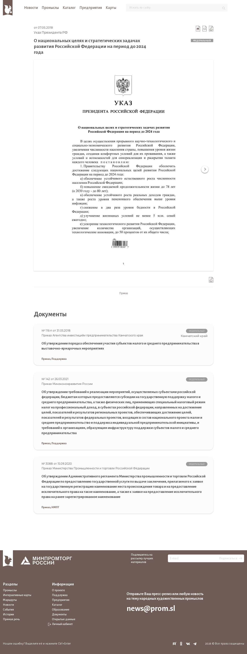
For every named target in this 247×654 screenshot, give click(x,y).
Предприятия (91, 8)
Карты (111, 8)
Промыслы (50, 8)
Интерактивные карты (17, 595)
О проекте (58, 590)
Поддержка (59, 358)
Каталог (69, 8)
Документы (59, 614)
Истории (8, 614)
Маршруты (10, 599)
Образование (60, 609)
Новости (31, 8)
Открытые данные (63, 619)
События (8, 609)
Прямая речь (11, 619)
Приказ (123, 293)
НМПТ (55, 507)
